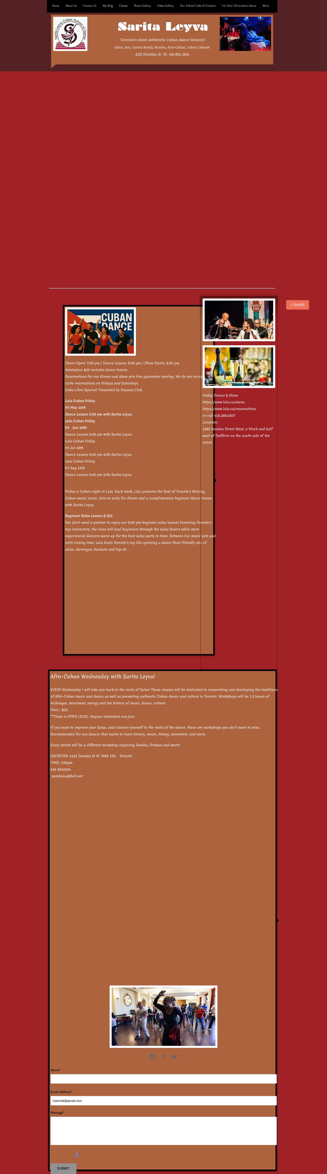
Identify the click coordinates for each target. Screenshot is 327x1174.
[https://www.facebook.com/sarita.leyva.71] (163, 1056)
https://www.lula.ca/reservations (229, 408)
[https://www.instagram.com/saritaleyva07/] (152, 1056)
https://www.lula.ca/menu (224, 402)
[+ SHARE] (297, 305)
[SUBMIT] (63, 1168)
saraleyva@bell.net (67, 776)
